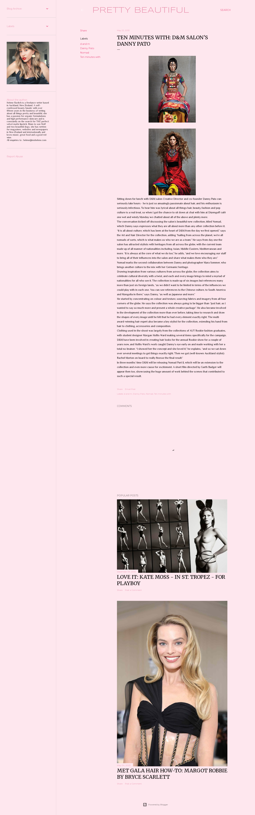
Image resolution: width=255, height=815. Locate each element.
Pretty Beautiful (140, 10)
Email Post (130, 389)
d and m (85, 43)
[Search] (225, 10)
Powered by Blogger (155, 805)
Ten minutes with (90, 57)
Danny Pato (87, 48)
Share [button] (83, 30)
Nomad (84, 52)
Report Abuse (15, 156)
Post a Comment (133, 590)
